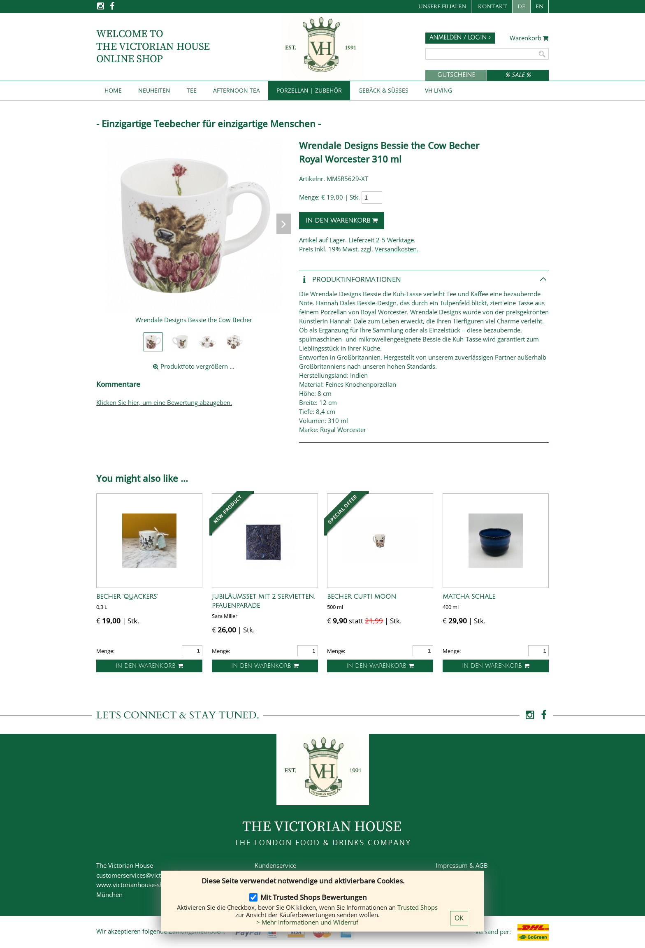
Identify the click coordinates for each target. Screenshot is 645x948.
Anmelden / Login (460, 38)
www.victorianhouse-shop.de (137, 885)
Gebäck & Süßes (383, 90)
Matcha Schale (469, 596)
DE (521, 6)
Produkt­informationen (350, 279)
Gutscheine (456, 75)
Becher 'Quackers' (127, 596)
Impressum (452, 865)
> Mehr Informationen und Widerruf (307, 922)
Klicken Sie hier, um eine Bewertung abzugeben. (164, 402)
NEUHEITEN (154, 90)
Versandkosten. (396, 249)
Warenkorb (529, 38)
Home (113, 90)
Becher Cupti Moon (361, 596)
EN (539, 6)
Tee (192, 90)
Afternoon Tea (236, 90)
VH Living (438, 90)
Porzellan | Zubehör (309, 90)
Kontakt (492, 6)
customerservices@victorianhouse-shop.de (157, 875)
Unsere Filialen (442, 6)
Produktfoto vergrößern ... (193, 366)
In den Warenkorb (341, 220)
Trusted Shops (417, 907)
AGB (482, 865)
